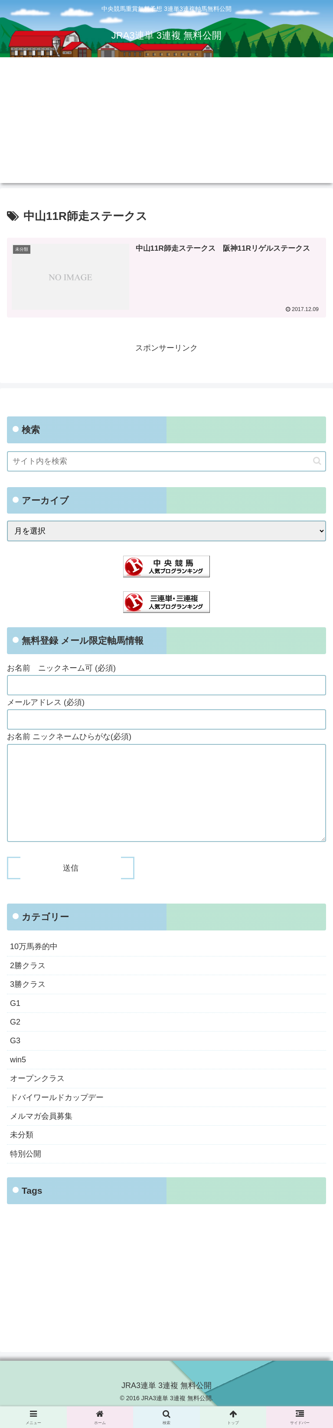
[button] (317, 461)
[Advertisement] (166, 122)
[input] (166, 461)
